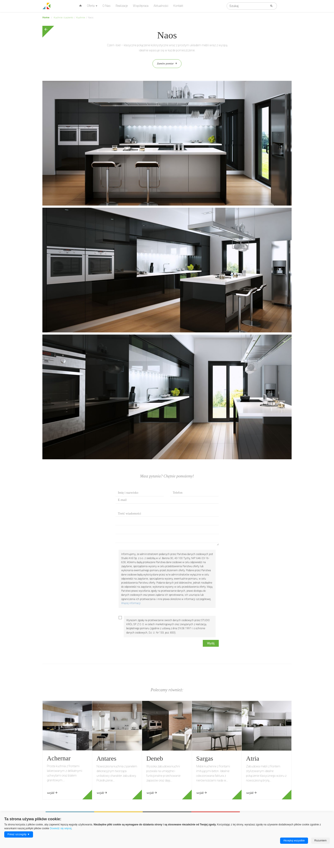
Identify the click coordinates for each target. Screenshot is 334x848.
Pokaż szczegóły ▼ (18, 834)
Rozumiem (320, 840)
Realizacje (122, 5)
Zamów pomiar (167, 63)
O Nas (106, 5)
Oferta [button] (92, 5)
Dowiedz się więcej (60, 828)
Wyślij (211, 643)
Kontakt (178, 5)
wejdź (52, 792)
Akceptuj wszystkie (294, 840)
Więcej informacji (131, 603)
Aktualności (161, 5)
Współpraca (140, 5)
